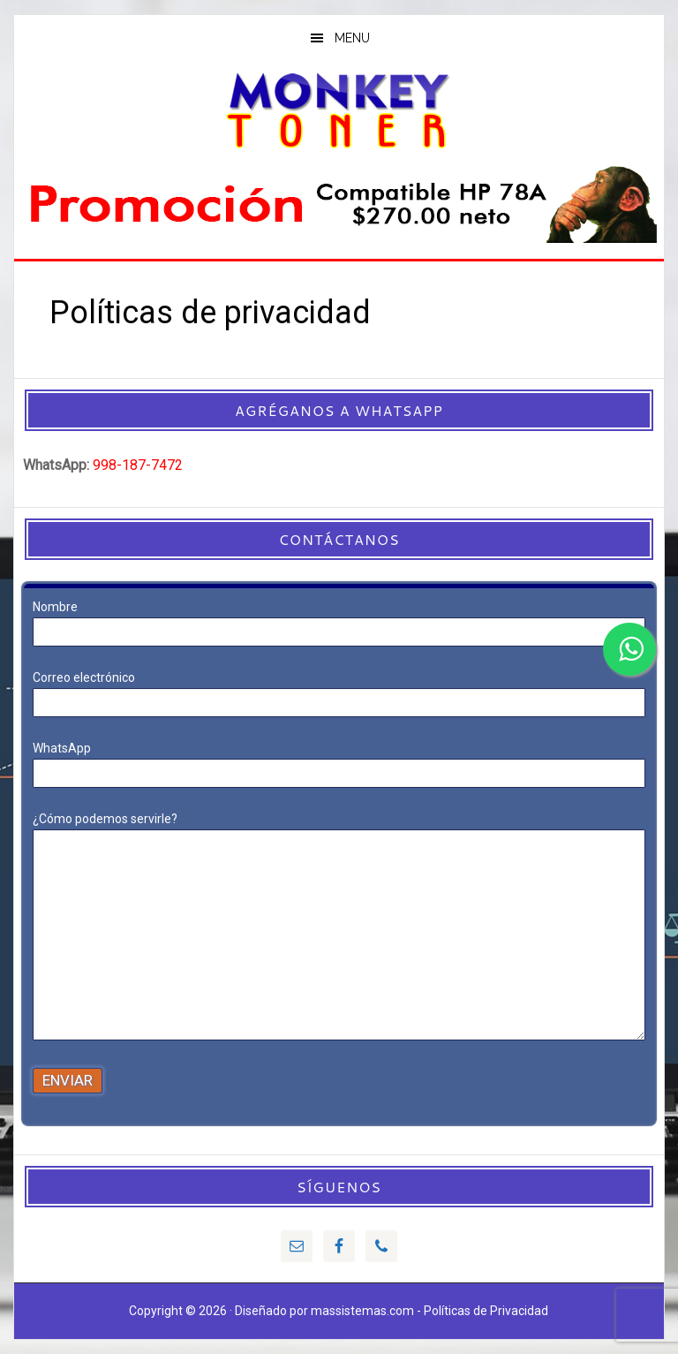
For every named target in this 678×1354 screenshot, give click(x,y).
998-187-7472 (138, 465)
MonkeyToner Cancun (338, 109)
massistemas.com (362, 1311)
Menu (352, 38)
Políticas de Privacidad (486, 1311)
